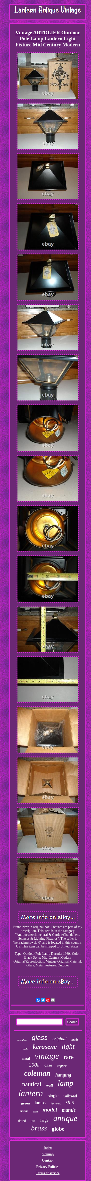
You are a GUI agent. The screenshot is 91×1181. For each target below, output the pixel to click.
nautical (31, 1084)
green (25, 1103)
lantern (30, 1093)
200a (34, 1065)
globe (58, 1129)
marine (24, 1111)
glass (40, 1037)
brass (39, 1128)
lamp (65, 1083)
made (74, 1039)
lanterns (55, 1103)
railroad (70, 1096)
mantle (69, 1110)
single (53, 1096)
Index (47, 1148)
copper (61, 1066)
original (59, 1038)
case (48, 1065)
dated (22, 1121)
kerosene (45, 1046)
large (44, 1120)
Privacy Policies (47, 1167)
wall (49, 1085)
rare (69, 1056)
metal (26, 1058)
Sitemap (48, 1154)
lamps (40, 1102)
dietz (35, 1111)
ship (70, 1102)
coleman (37, 1073)
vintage (47, 1055)
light (68, 1046)
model (49, 1109)
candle (24, 1049)
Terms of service (47, 1173)
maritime (22, 1040)
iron (33, 1121)
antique (65, 1118)
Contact (47, 1160)
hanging (63, 1074)
